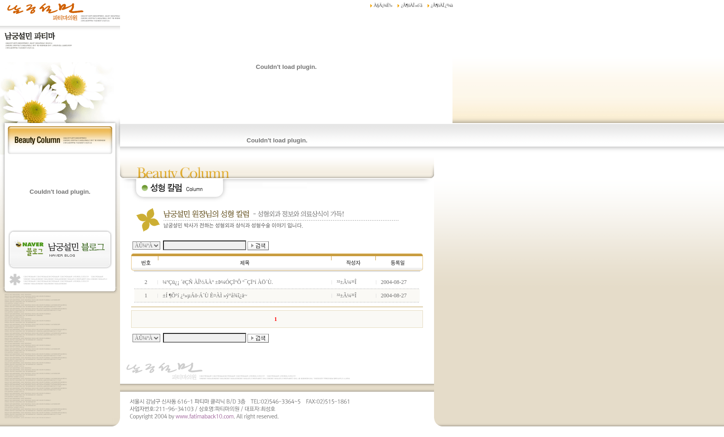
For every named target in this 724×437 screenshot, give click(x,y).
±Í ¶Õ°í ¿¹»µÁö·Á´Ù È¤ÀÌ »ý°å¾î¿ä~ (205, 295)
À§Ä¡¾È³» (383, 5)
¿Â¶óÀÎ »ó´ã (411, 5)
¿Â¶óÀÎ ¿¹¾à (441, 5)
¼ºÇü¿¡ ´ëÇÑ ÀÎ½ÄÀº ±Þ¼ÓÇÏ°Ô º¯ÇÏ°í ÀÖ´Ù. (218, 282)
